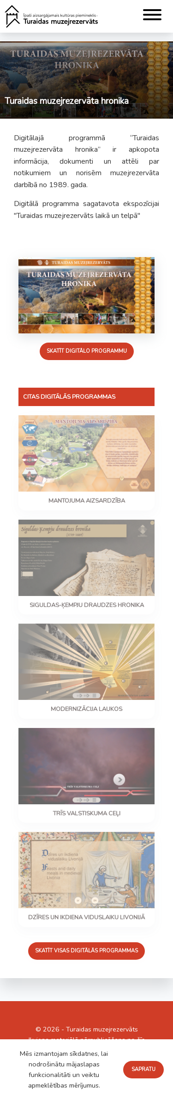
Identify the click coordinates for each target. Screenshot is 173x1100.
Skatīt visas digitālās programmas (86, 950)
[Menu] (152, 16)
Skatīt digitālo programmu (87, 351)
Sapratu (143, 1069)
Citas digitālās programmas (69, 397)
